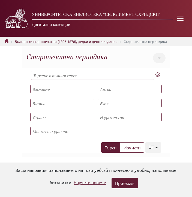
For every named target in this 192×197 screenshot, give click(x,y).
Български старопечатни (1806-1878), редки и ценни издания (66, 41)
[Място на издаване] (62, 131)
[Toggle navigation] (180, 18)
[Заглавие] (62, 89)
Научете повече (90, 182)
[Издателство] (129, 117)
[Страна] (62, 117)
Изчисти (132, 147)
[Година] (62, 103)
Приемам (124, 183)
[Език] (129, 103)
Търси (111, 147)
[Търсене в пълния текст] (92, 75)
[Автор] (129, 89)
